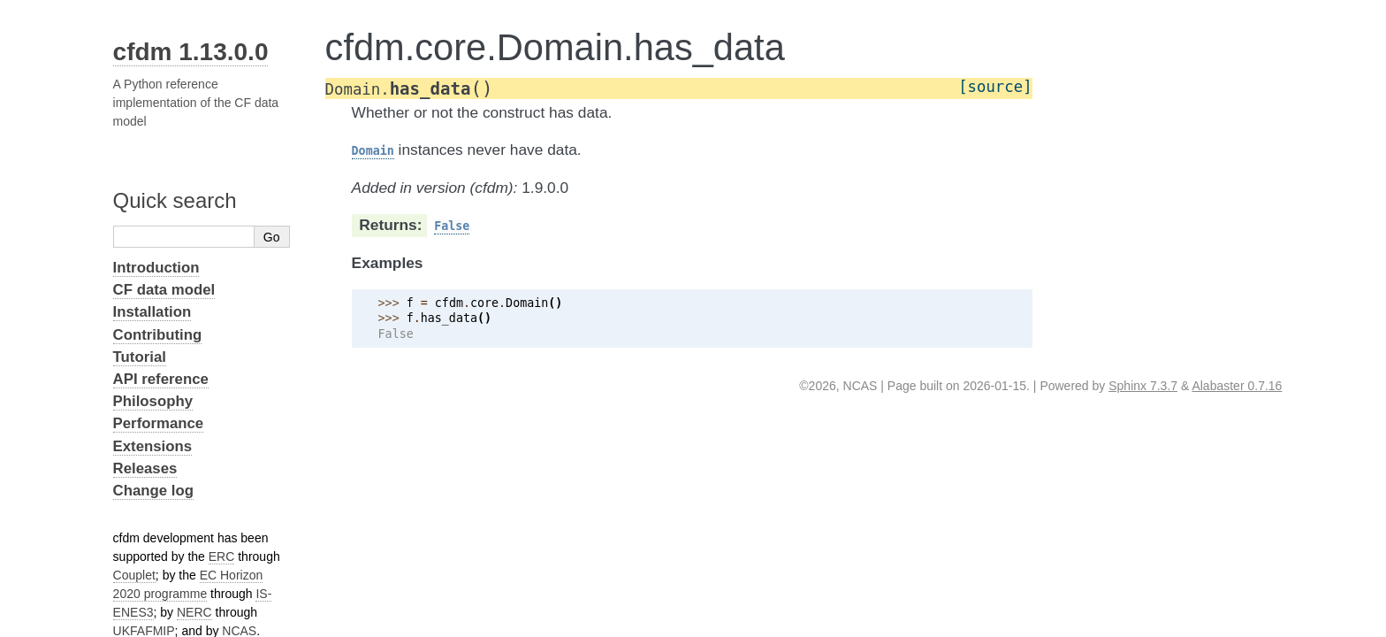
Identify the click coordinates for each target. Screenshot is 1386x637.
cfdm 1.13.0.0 (191, 51)
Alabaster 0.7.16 (1237, 386)
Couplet (134, 575)
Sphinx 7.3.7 (1142, 386)
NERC (194, 612)
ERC (222, 556)
